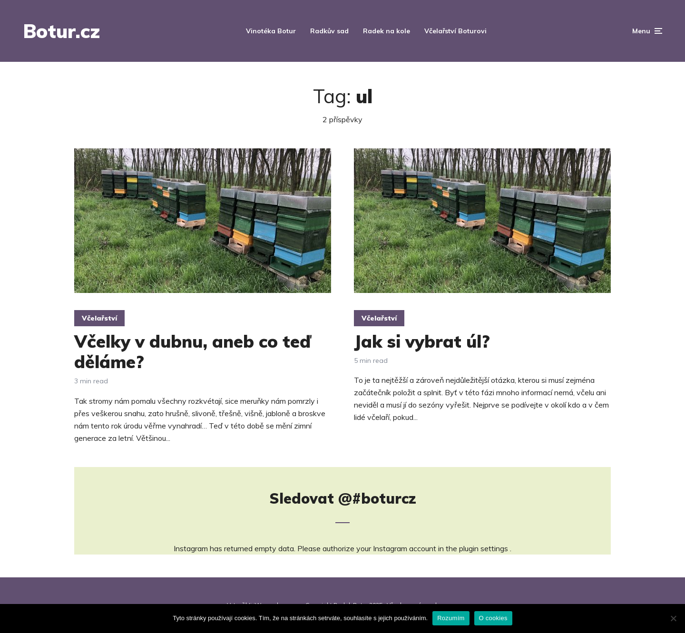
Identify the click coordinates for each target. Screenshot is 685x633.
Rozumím (450, 618)
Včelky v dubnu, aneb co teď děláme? (192, 351)
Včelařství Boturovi (455, 31)
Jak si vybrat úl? (422, 341)
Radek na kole (386, 31)
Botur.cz (61, 31)
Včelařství (99, 318)
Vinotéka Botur (271, 31)
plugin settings (484, 548)
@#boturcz (377, 498)
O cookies (493, 618)
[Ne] (673, 618)
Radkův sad (329, 31)
